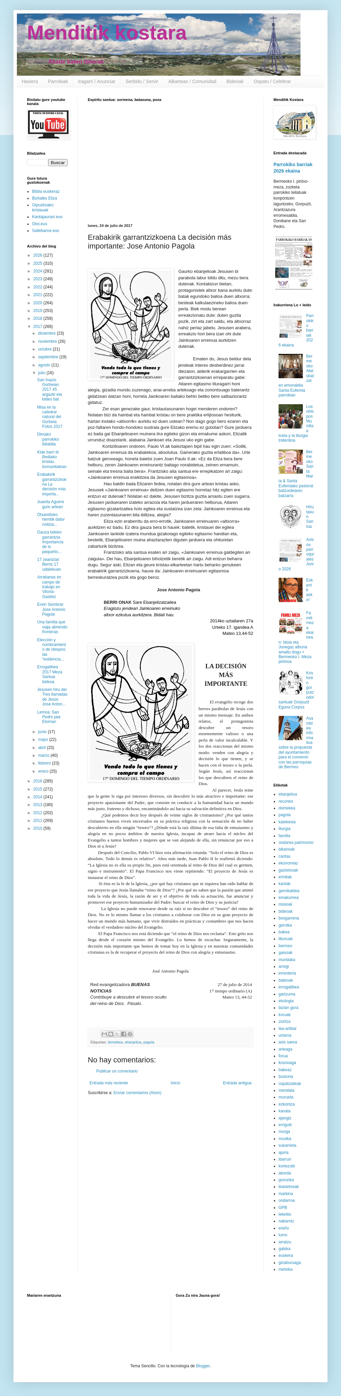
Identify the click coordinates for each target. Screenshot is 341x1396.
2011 (38, 820)
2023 (38, 279)
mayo (43, 739)
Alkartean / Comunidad (192, 81)
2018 (38, 318)
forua (283, 1056)
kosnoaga (287, 1062)
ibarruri (285, 1159)
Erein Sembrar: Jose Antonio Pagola (51, 609)
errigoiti (285, 1124)
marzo (44, 755)
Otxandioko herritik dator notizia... (51, 519)
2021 (38, 294)
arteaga (285, 1049)
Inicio (175, 1083)
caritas (284, 856)
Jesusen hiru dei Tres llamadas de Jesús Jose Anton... (52, 696)
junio (43, 731)
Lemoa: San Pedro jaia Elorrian (48, 717)
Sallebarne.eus (45, 230)
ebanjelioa (133, 1042)
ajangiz (285, 1118)
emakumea (288, 897)
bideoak (286, 911)
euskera (286, 1255)
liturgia (284, 828)
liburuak (286, 938)
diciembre (47, 333)
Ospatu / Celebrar (272, 81)
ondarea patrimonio (296, 842)
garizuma (287, 994)
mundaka (287, 959)
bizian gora (288, 1007)
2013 (38, 804)
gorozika (286, 1180)
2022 (38, 287)
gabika (284, 1248)
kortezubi (287, 1166)
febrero (45, 763)
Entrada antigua (237, 1083)
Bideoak (235, 81)
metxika (285, 1269)
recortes (286, 801)
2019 (38, 310)
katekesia (287, 822)
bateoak (286, 980)
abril (42, 747)
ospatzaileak (290, 1083)
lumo (283, 1235)
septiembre (48, 357)
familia (284, 835)
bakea (284, 932)
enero (44, 771)
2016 (38, 781)
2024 (38, 271)
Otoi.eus (39, 224)
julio (42, 372)
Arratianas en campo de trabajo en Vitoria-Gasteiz (49, 587)
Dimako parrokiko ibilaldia (48, 439)
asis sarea (288, 1042)
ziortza (284, 1021)
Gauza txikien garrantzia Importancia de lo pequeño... (50, 542)
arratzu (285, 1242)
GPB (283, 1207)
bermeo (285, 945)
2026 (38, 255)
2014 (38, 797)
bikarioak (287, 849)
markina (286, 1193)
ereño (284, 1228)
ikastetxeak (289, 1186)
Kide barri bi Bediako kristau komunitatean (52, 459)
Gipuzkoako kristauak (42, 207)
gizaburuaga (290, 1262)
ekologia (286, 1001)
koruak (285, 1014)
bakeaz (285, 1069)
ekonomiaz (288, 863)
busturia (286, 1076)
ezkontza (287, 1104)
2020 (38, 303)
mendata (286, 1090)
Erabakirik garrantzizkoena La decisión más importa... (52, 484)
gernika (285, 925)
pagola (148, 1042)
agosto (44, 365)
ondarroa (287, 1200)
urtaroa (285, 1035)
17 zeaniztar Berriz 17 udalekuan (49, 564)
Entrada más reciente (108, 1083)
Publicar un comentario (117, 1071)
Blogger (203, 1366)
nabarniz (286, 1221)
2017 (38, 326)
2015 (38, 789)
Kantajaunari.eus (47, 216)
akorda (285, 1173)
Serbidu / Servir (142, 81)
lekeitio (285, 1214)
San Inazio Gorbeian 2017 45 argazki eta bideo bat (49, 390)
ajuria (283, 1152)
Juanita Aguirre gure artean (50, 504)
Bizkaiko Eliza (44, 198)
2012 (38, 812)
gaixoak (285, 952)
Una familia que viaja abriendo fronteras (52, 627)
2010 (38, 828)
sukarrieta (287, 1145)
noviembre (48, 341)
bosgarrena (289, 918)
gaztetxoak (288, 870)
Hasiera (30, 81)
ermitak (285, 877)
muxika (285, 1138)
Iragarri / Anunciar (96, 81)
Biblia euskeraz (45, 191)
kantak (284, 883)
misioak (285, 904)
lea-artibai (287, 1028)
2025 (38, 263)
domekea (115, 1042)
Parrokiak (58, 81)
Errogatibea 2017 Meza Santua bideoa (49, 674)
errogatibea (289, 987)
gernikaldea (289, 890)
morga (284, 1131)
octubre (45, 349)
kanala (284, 1111)
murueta (286, 1097)
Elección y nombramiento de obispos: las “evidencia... (51, 650)
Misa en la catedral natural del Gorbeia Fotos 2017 (49, 417)
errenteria (287, 973)
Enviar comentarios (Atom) (137, 1092)
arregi (284, 966)
